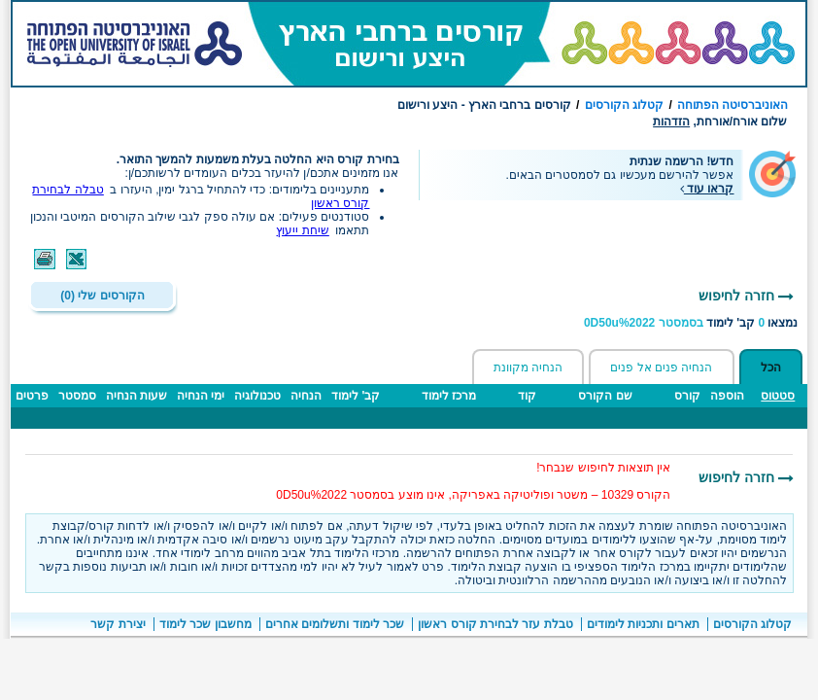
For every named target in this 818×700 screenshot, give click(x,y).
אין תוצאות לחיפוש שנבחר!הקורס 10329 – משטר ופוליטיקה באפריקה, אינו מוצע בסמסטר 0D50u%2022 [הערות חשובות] (473, 481)
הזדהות (671, 121)
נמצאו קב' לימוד (691, 323)
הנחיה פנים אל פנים (661, 367)
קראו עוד (707, 188)
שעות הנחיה (136, 395)
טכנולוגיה (257, 395)
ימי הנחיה (200, 395)
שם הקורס (604, 395)
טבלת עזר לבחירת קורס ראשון (495, 624)
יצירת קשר (117, 624)
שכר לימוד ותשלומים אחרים (334, 624)
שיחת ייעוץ (302, 230)
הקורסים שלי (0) (102, 295)
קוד (527, 395)
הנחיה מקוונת (528, 367)
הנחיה (306, 395)
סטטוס (778, 395)
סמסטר (77, 395)
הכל (771, 367)
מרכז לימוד (449, 395)
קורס (687, 395)
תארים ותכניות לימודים (643, 624)
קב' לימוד (355, 395)
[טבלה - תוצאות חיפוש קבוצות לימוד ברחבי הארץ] (409, 416)
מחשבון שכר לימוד (205, 624)
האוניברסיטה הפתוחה (732, 105)
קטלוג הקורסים (624, 105)
